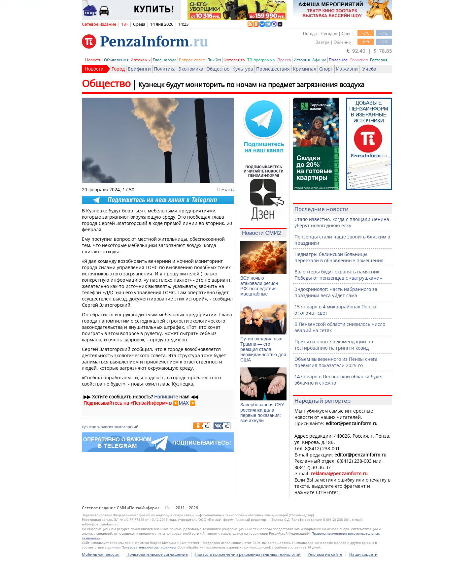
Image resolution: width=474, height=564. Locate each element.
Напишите (166, 396)
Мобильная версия (100, 554)
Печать (225, 189)
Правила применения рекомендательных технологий (248, 554)
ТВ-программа (261, 60)
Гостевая (379, 60)
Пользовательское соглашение (157, 554)
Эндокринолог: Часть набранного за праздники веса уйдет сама (335, 292)
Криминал (304, 69)
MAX (183, 403)
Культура (242, 69)
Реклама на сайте (325, 554)
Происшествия (273, 69)
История (301, 60)
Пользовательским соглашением (148, 547)
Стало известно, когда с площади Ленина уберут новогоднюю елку (341, 222)
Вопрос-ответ (192, 60)
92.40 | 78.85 (369, 50)
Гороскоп (359, 60)
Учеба (369, 69)
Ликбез (214, 60)
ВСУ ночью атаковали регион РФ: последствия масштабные (259, 286)
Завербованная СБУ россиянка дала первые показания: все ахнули (262, 412)
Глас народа (165, 60)
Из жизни (347, 69)
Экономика (191, 69)
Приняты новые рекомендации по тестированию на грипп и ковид (333, 344)
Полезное (338, 60)
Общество (217, 69)
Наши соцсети (363, 554)
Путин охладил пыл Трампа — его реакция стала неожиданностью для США (263, 349)
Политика (165, 69)
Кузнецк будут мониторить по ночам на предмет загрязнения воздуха (251, 84)
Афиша (319, 60)
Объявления (116, 60)
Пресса (284, 60)
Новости (93, 60)
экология (105, 426)
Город (118, 69)
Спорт (326, 69)
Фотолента (234, 60)
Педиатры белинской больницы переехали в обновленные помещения (339, 257)
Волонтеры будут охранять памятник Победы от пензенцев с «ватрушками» (338, 274)
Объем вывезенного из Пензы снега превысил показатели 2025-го (336, 362)
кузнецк (89, 426)
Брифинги (139, 69)
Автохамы (141, 60)
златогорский (126, 426)
